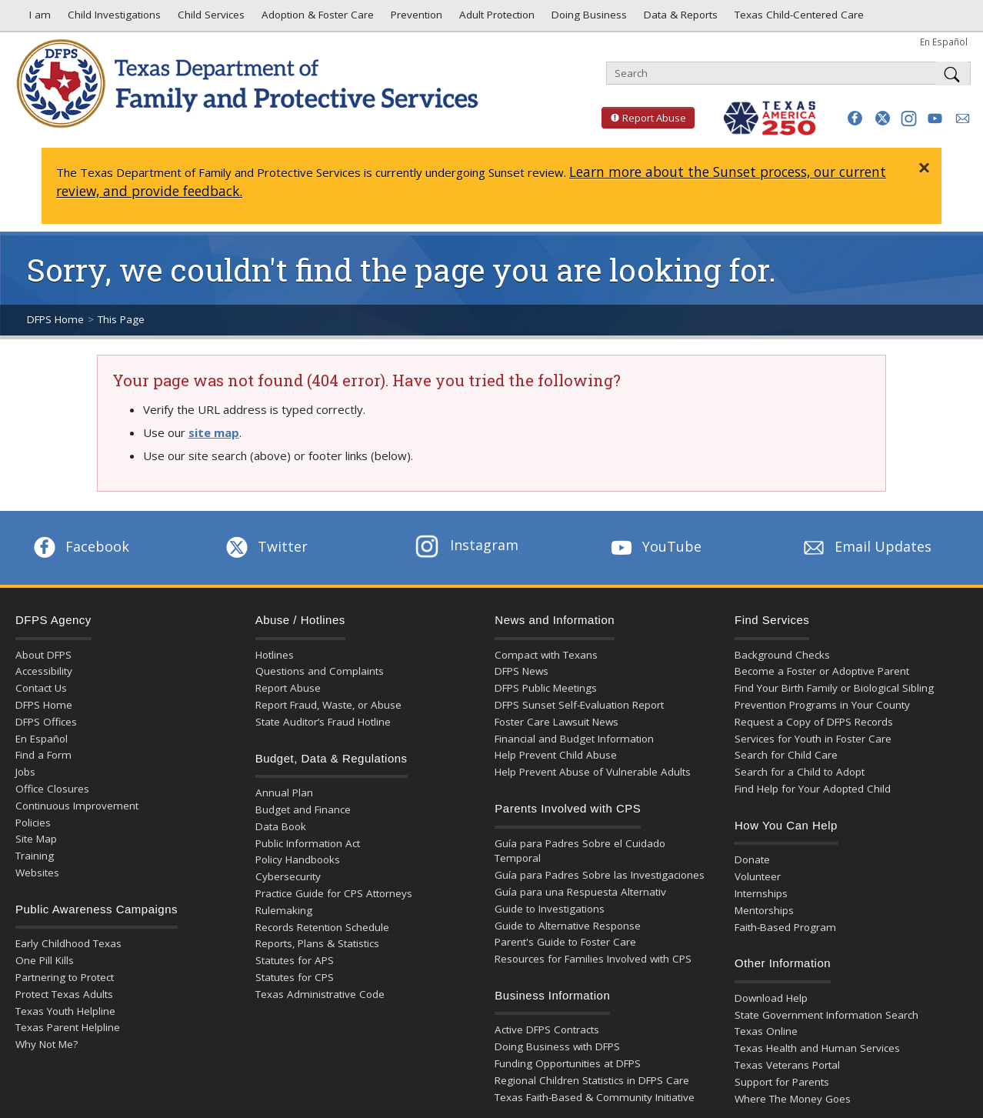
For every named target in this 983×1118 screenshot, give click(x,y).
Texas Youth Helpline (65, 1011)
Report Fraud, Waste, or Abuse (328, 705)
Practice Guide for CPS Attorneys (333, 893)
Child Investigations (113, 18)
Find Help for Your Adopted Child (813, 789)
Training (34, 856)
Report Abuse (643, 118)
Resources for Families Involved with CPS (593, 959)
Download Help (771, 998)
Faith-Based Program (785, 927)
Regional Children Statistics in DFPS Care (592, 1080)
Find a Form (43, 755)
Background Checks (782, 655)
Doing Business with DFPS (557, 1046)
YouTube (654, 546)
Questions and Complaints (319, 671)
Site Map (36, 839)
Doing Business (587, 18)
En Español (944, 41)
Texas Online (766, 1031)
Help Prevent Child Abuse (556, 755)
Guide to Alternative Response (568, 926)
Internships (761, 893)
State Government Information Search (826, 1015)
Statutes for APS (294, 960)
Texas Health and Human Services (817, 1048)
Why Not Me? (46, 1044)
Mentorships (764, 910)
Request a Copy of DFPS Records (814, 722)
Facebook (80, 546)
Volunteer (758, 876)
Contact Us (41, 688)
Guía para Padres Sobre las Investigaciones (600, 875)
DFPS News (521, 671)
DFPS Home (55, 319)
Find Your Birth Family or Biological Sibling (834, 688)
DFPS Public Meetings (546, 688)
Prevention (415, 18)
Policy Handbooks (297, 859)
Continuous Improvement (76, 806)
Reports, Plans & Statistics (317, 943)
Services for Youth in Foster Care (813, 739)
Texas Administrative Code (320, 994)
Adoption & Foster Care (316, 18)
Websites (37, 872)
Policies (33, 822)
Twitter (265, 546)
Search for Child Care (786, 755)
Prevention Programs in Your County (822, 705)
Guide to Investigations (550, 909)
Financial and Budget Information (574, 739)
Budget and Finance (303, 809)
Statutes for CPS (294, 977)
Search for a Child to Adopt (800, 772)
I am (37, 18)
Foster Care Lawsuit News (556, 722)
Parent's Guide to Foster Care (565, 942)
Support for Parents (782, 1082)
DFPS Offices (46, 722)
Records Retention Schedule (322, 927)
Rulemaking (283, 910)
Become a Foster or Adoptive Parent (822, 671)
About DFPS (43, 655)
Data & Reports (679, 18)
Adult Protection (495, 18)
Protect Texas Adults (64, 994)
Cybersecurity (288, 876)
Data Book (280, 826)
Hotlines (274, 655)
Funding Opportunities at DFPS (568, 1063)
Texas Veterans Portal (787, 1065)
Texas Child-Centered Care (797, 18)
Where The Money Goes (793, 1099)
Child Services (210, 18)
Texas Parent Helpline (67, 1027)
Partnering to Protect (64, 977)
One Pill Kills (44, 960)
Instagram (466, 545)
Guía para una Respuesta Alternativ (580, 892)
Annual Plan (284, 792)
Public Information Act (307, 843)
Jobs (25, 772)
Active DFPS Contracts (547, 1029)
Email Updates (865, 546)
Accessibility (43, 671)
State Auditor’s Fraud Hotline (323, 722)
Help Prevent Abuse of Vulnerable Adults (593, 772)
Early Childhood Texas (68, 943)
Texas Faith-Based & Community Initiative (595, 1097)
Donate (752, 859)
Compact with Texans (546, 655)
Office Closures (52, 789)
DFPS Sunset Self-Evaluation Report (579, 705)
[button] (855, 118)
